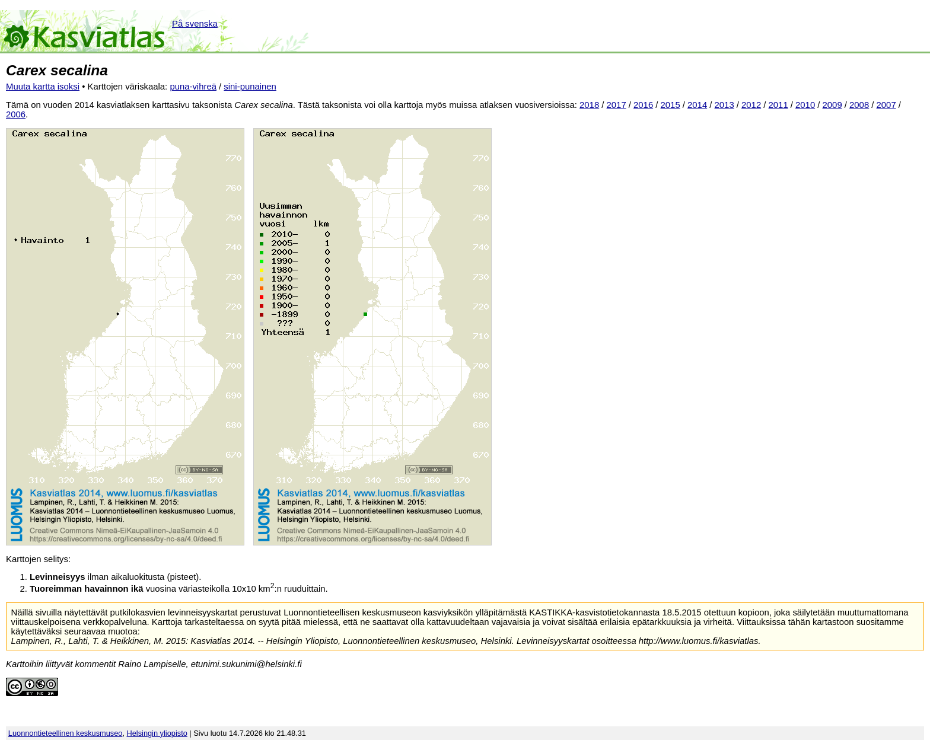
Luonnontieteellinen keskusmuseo (65, 733)
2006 (16, 114)
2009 (832, 105)
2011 (778, 105)
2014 (697, 105)
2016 (643, 105)
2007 (886, 105)
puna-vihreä (193, 86)
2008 (859, 105)
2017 (616, 105)
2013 (724, 105)
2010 (805, 105)
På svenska (195, 23)
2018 (589, 105)
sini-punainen (250, 86)
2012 (751, 105)
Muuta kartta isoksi (42, 86)
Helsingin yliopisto (157, 733)
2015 (670, 105)
